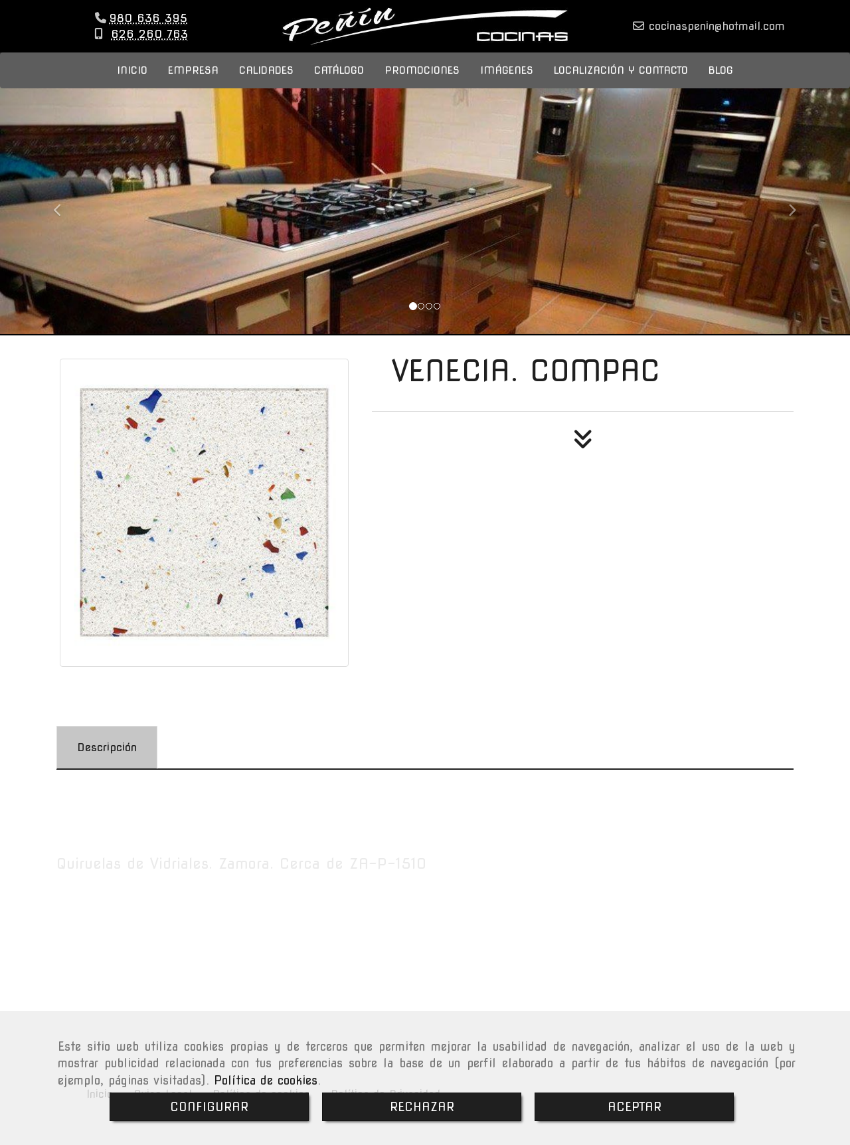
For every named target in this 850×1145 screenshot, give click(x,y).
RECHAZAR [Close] (422, 1107)
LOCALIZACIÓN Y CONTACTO (621, 83)
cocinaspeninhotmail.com (714, 32)
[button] (64, 217)
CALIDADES (266, 83)
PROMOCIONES (422, 83)
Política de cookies (265, 1080)
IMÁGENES (506, 83)
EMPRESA (193, 83)
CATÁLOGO (339, 83)
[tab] (106, 761)
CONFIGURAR (209, 1107)
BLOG (721, 83)
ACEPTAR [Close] (634, 1107)
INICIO (132, 83)
